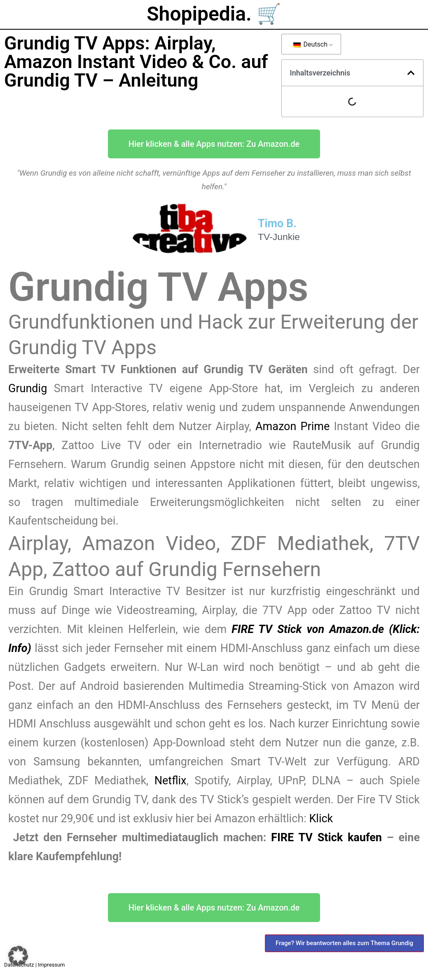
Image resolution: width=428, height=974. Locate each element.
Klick (321, 818)
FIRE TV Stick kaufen (326, 837)
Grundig (31, 388)
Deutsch (310, 44)
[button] (411, 73)
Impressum (51, 965)
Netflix (170, 780)
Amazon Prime (292, 426)
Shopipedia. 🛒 (214, 14)
